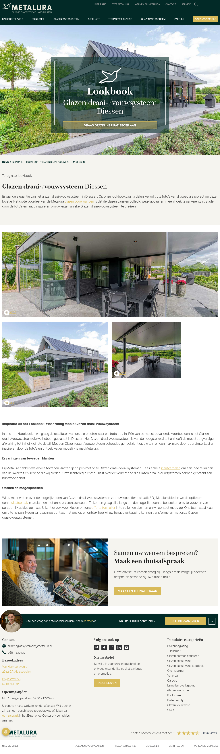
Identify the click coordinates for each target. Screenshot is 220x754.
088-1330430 (16, 652)
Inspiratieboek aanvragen (137, 621)
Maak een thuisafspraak (137, 591)
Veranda (172, 675)
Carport (172, 680)
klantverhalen (170, 468)
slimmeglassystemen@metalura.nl (30, 646)
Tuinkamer (173, 651)
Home (5, 162)
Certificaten (176, 746)
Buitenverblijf (175, 700)
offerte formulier (103, 507)
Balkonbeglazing (177, 646)
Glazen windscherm (179, 690)
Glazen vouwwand (178, 705)
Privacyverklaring (125, 746)
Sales (170, 710)
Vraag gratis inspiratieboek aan (110, 125)
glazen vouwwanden (79, 201)
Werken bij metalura (206, 746)
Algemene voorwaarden (90, 746)
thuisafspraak (18, 503)
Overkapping (175, 670)
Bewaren (10, 312)
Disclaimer (152, 746)
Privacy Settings (6, 732)
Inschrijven (107, 683)
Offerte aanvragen (185, 621)
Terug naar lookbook (17, 176)
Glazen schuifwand (179, 660)
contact (88, 621)
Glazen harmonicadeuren (183, 656)
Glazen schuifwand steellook (185, 665)
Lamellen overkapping (181, 685)
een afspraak (10, 715)
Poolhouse (174, 695)
